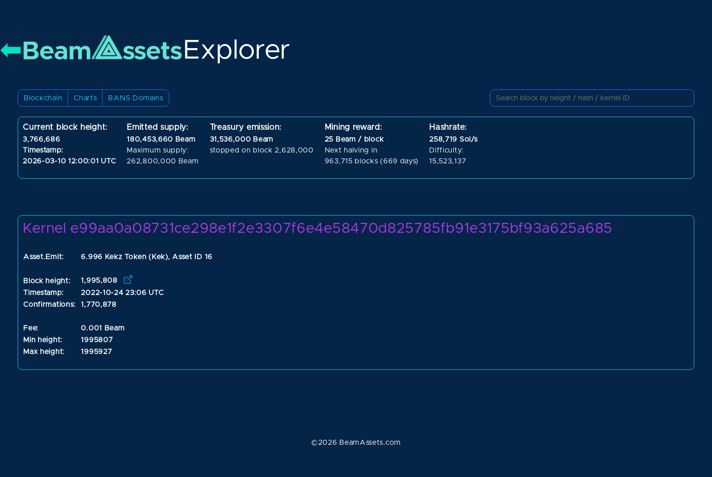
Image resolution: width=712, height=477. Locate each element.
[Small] (592, 98)
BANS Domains (135, 98)
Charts (85, 98)
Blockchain (43, 98)
